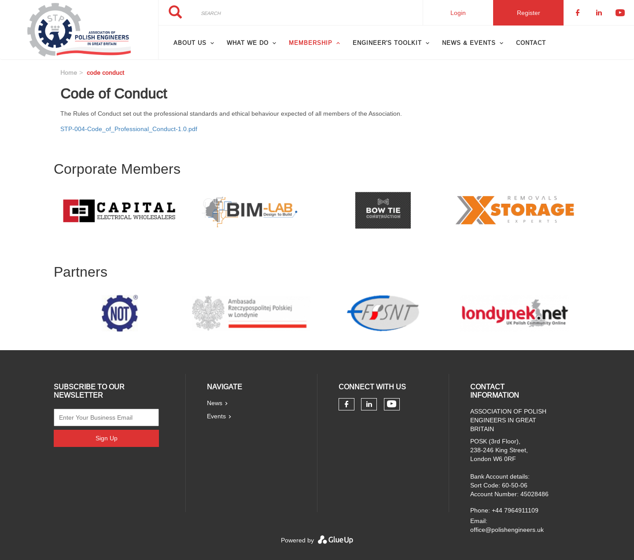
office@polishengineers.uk (507, 529)
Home (68, 72)
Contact (531, 43)
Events (216, 416)
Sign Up (107, 438)
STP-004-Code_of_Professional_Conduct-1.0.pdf (128, 128)
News (214, 402)
